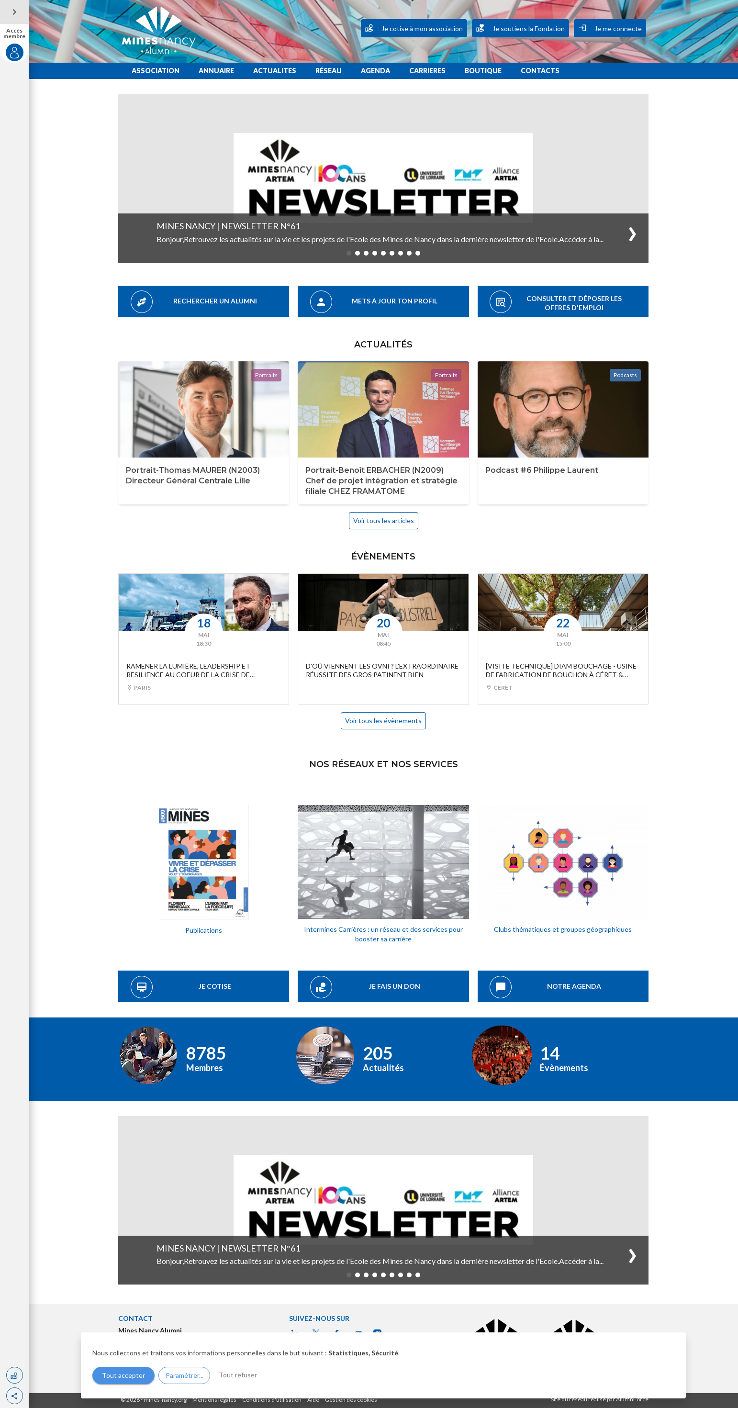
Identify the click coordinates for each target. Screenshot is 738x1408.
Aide (313, 1399)
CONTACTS (540, 71)
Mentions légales (214, 1399)
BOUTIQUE (483, 71)
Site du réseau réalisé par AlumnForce (600, 1399)
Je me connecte (610, 27)
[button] (14, 1395)
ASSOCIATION (155, 71)
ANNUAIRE (216, 71)
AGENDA (375, 71)
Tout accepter (123, 1375)
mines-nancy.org (165, 1399)
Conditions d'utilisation (272, 1399)
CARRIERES (427, 71)
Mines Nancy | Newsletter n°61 (228, 226)
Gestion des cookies (351, 1399)
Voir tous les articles (383, 520)
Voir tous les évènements (383, 720)
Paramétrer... (184, 1375)
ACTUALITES (274, 71)
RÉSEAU (328, 71)
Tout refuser (238, 1375)
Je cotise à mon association (414, 27)
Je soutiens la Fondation (520, 27)
